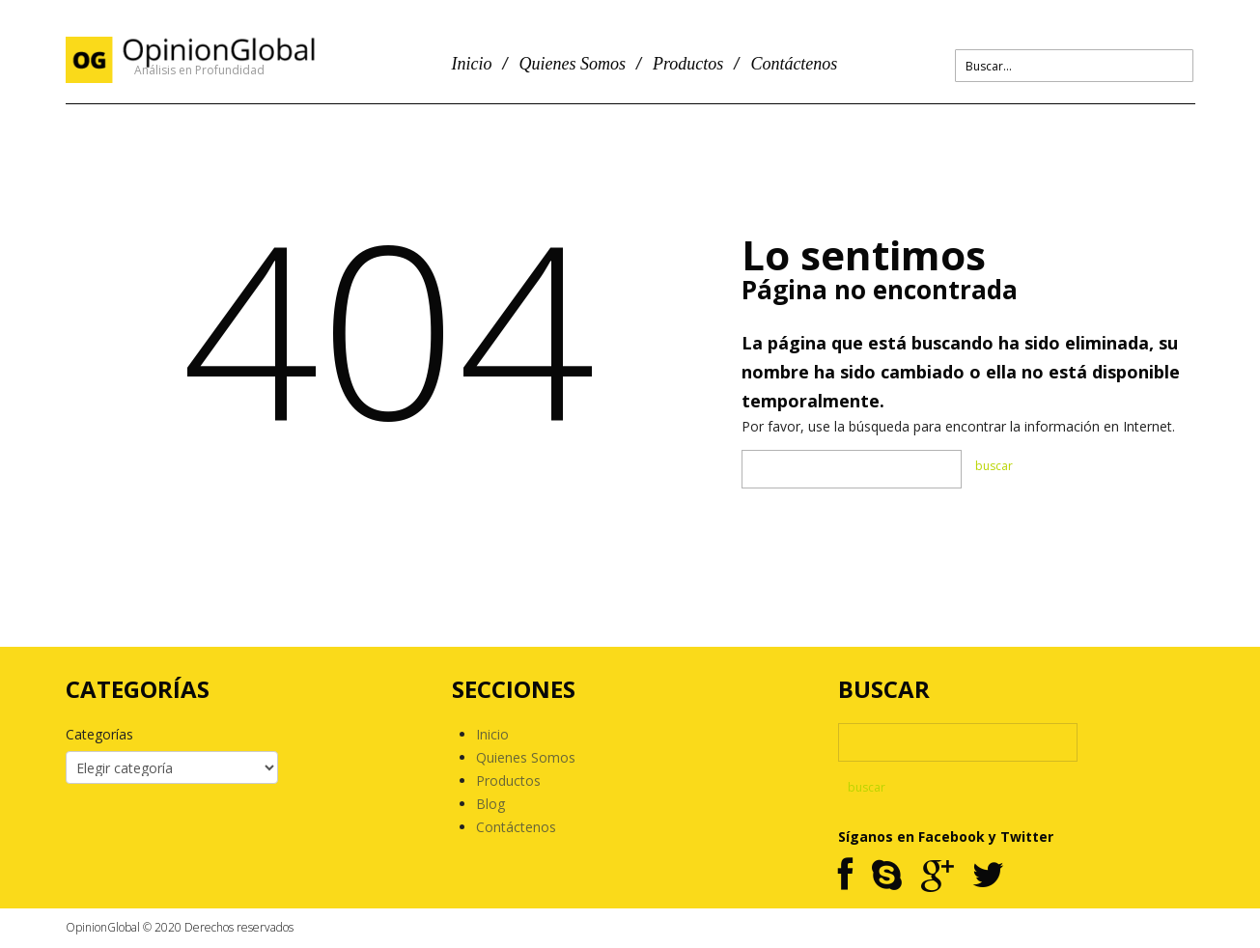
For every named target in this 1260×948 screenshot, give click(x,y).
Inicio (472, 63)
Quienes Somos (573, 63)
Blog (490, 804)
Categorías (99, 734)
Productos (688, 63)
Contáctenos (793, 63)
